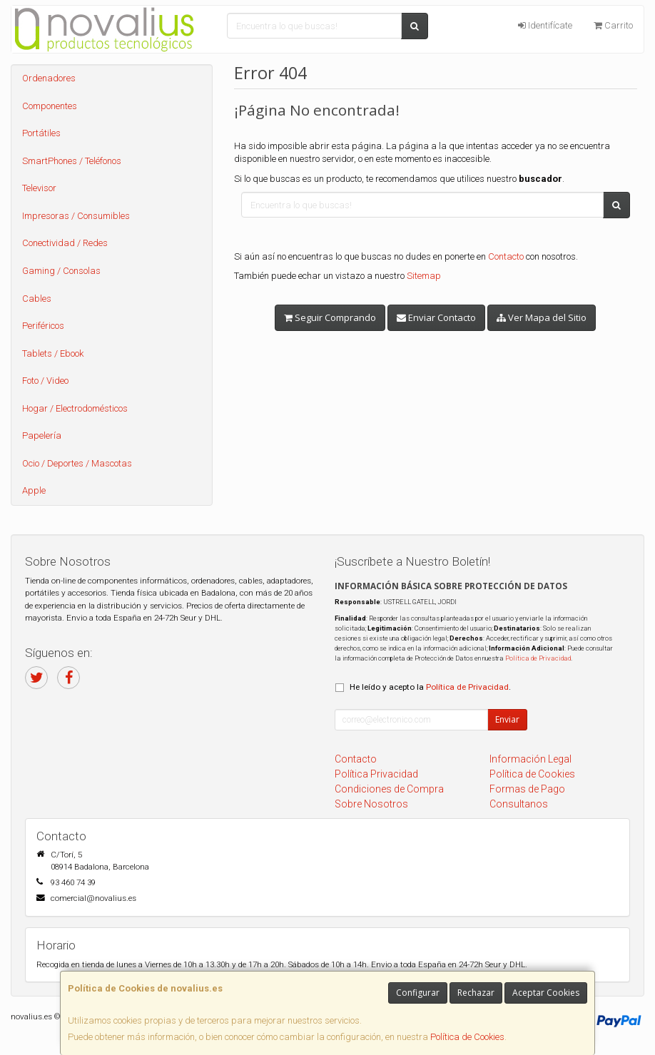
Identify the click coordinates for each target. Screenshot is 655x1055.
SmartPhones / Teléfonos (71, 161)
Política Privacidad (376, 774)
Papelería (41, 435)
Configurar (418, 993)
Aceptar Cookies (545, 993)
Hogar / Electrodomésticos (75, 408)
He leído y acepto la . (430, 687)
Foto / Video (45, 380)
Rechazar (475, 993)
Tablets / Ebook (52, 353)
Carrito (613, 25)
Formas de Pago (527, 789)
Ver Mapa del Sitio (542, 317)
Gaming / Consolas (61, 270)
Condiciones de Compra (389, 789)
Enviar (507, 719)
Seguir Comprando (330, 317)
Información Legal (530, 759)
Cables (36, 298)
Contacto (506, 256)
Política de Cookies (467, 1036)
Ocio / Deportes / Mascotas (77, 463)
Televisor (39, 188)
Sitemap (424, 275)
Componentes (49, 106)
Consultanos (518, 804)
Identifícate (545, 25)
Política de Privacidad (538, 658)
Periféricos (43, 325)
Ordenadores (49, 78)
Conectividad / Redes (65, 243)
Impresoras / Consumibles (76, 215)
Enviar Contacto (436, 317)
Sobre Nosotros (371, 804)
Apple (34, 490)
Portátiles (41, 133)
